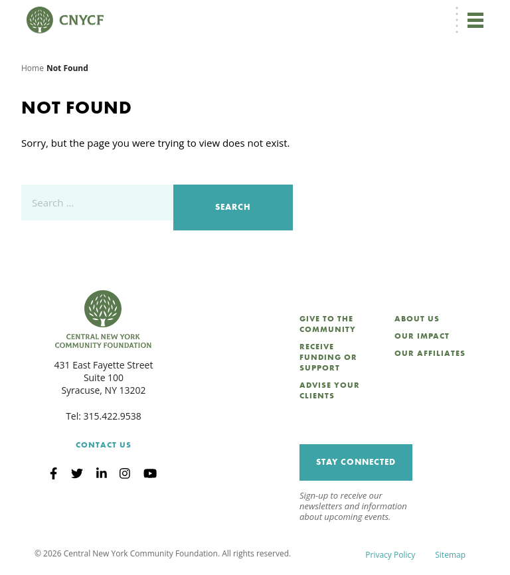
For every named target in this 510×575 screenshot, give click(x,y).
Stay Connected (356, 461)
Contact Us (103, 445)
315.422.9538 (112, 416)
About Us (417, 318)
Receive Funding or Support (328, 357)
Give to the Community (327, 324)
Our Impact (422, 336)
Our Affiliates (430, 353)
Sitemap (450, 554)
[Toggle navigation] (475, 20)
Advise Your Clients (329, 390)
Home (32, 68)
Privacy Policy (390, 554)
